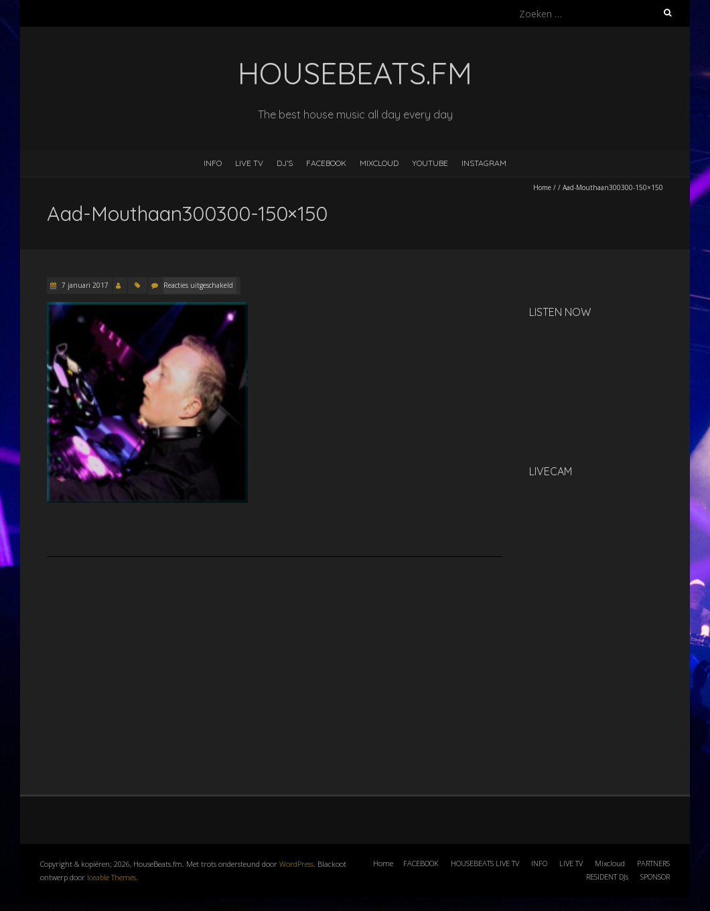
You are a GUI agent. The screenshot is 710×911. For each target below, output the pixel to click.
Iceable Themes (111, 877)
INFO (213, 163)
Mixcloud (610, 863)
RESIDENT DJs (607, 877)
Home (542, 187)
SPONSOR (655, 877)
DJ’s (285, 163)
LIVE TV (249, 163)
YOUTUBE (430, 163)
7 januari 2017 (84, 285)
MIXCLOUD (379, 163)
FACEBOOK (326, 163)
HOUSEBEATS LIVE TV (485, 863)
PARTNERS (653, 863)
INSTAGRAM (484, 163)
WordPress (296, 864)
